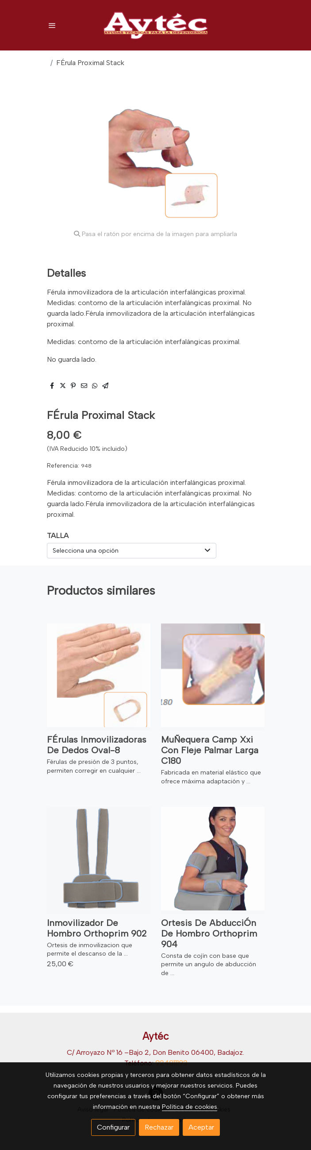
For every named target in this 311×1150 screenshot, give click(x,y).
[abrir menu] (52, 25)
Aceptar (201, 1127)
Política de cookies (189, 1107)
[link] (156, 25)
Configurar (113, 1127)
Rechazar (159, 1127)
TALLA (58, 535)
